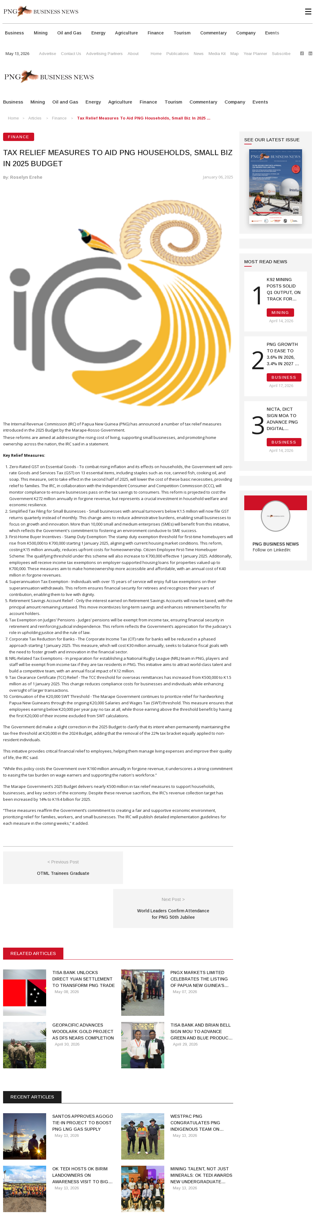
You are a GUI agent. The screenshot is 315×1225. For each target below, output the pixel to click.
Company (245, 32)
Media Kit (217, 54)
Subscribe (281, 54)
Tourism (181, 32)
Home (156, 54)
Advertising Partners (104, 54)
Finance (156, 32)
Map (234, 54)
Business (14, 32)
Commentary (213, 32)
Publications (177, 54)
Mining (40, 32)
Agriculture (126, 32)
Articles (35, 118)
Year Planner (255, 54)
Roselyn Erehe (26, 177)
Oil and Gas (69, 32)
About (133, 54)
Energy (98, 32)
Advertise (47, 54)
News (199, 54)
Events (272, 32)
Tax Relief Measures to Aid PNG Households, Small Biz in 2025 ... (143, 118)
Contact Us (71, 54)
